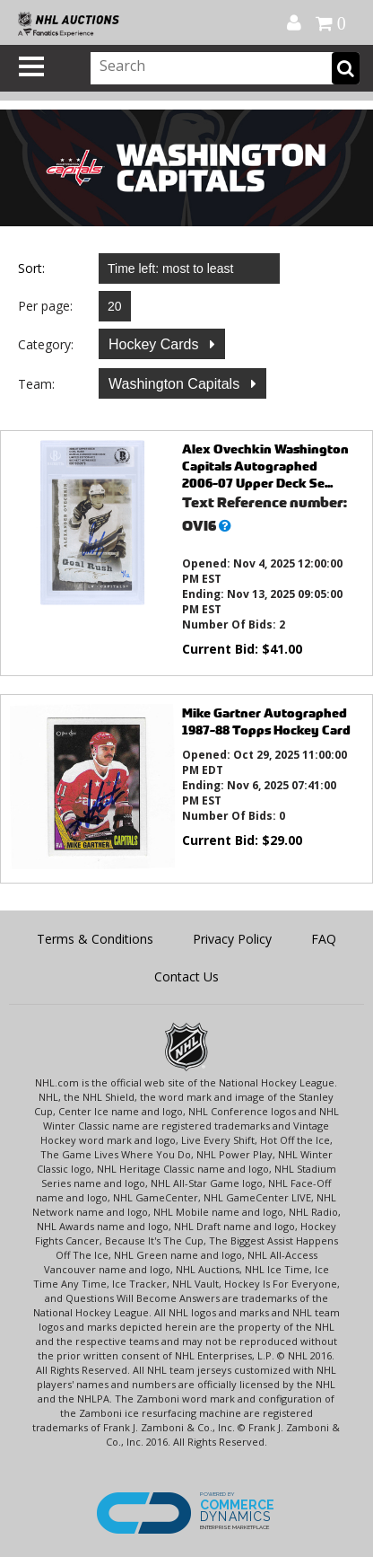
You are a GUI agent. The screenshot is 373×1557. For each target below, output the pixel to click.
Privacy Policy (232, 938)
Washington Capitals (176, 383)
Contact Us (186, 976)
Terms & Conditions (95, 938)
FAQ (323, 938)
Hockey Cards (155, 344)
